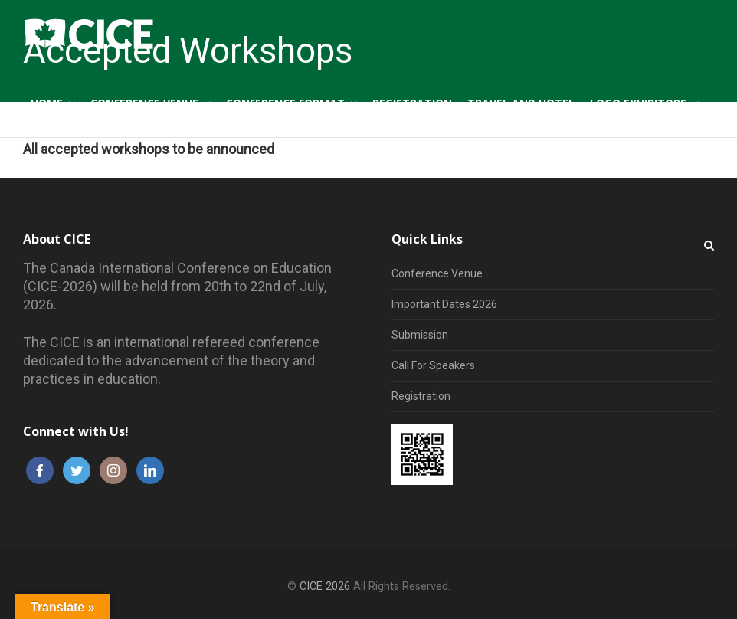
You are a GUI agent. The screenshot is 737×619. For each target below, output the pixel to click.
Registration (420, 396)
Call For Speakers (433, 365)
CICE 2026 (325, 586)
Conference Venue (437, 273)
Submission (419, 335)
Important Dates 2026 (444, 304)
